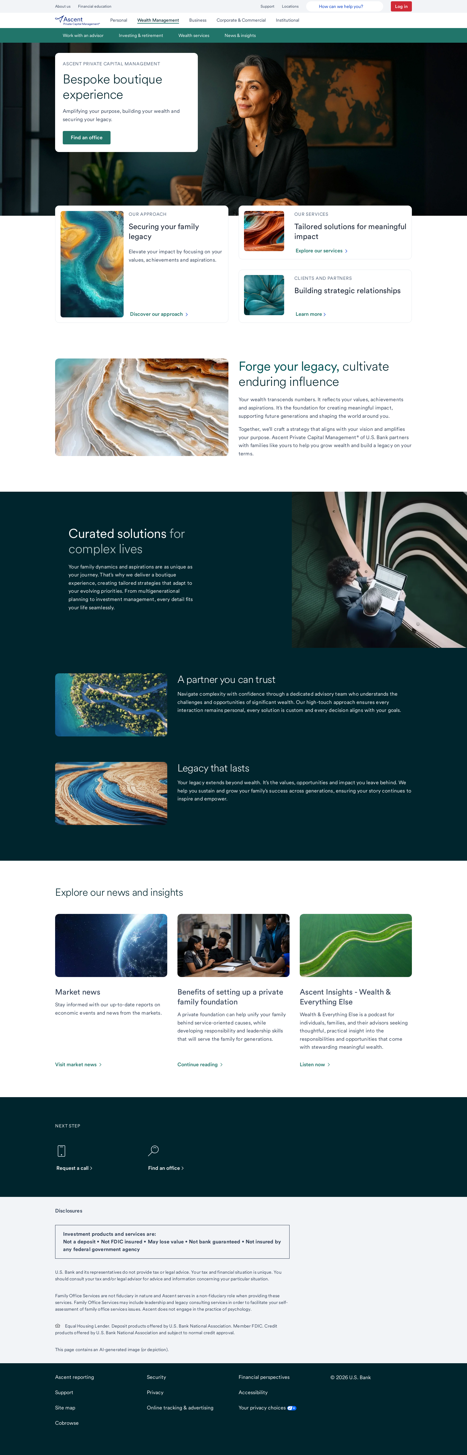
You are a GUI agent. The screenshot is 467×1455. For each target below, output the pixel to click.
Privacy (155, 1392)
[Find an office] (169, 1158)
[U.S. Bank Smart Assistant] (344, 6)
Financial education (94, 6)
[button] (401, 6)
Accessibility (253, 1392)
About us (62, 6)
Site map (65, 1408)
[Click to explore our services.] (324, 251)
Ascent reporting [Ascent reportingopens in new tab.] (74, 1377)
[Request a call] (77, 1158)
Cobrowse (67, 1423)
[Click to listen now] (315, 1064)
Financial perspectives (264, 1377)
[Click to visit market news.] (79, 1064)
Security (156, 1377)
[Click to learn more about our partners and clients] (313, 314)
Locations (290, 6)
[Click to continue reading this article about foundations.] (200, 1064)
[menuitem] (78, 20)
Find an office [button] (87, 137)
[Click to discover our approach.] (161, 314)
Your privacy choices (268, 1408)
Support (267, 6)
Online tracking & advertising (180, 1408)
